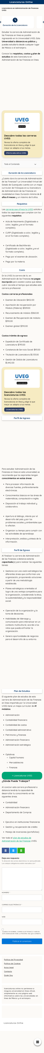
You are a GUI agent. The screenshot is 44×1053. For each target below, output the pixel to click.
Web (3, 917)
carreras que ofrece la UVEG (19, 209)
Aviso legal (9, 967)
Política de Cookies (12, 964)
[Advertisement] (21, 86)
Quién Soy (8, 975)
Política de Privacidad (13, 960)
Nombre (6, 892)
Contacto (8, 971)
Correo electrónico (12, 905)
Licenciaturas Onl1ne (21, 2)
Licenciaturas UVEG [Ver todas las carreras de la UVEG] (14, 409)
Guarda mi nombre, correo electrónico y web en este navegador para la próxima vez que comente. (21, 932)
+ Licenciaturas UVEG (22, 775)
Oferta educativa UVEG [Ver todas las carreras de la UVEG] (16, 153)
